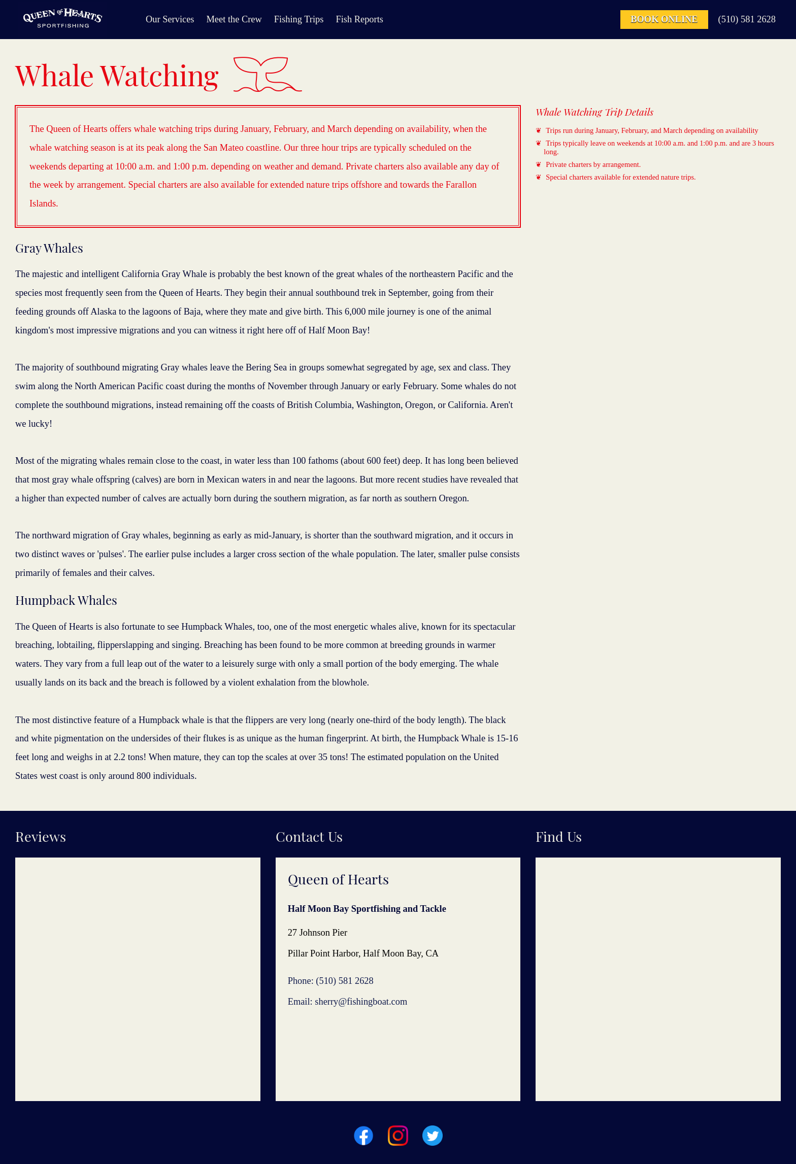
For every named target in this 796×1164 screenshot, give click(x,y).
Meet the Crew (234, 19)
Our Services (170, 19)
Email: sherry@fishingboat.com (348, 1002)
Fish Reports (359, 19)
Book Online (664, 19)
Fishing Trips (299, 19)
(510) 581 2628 (747, 19)
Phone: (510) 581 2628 (331, 981)
